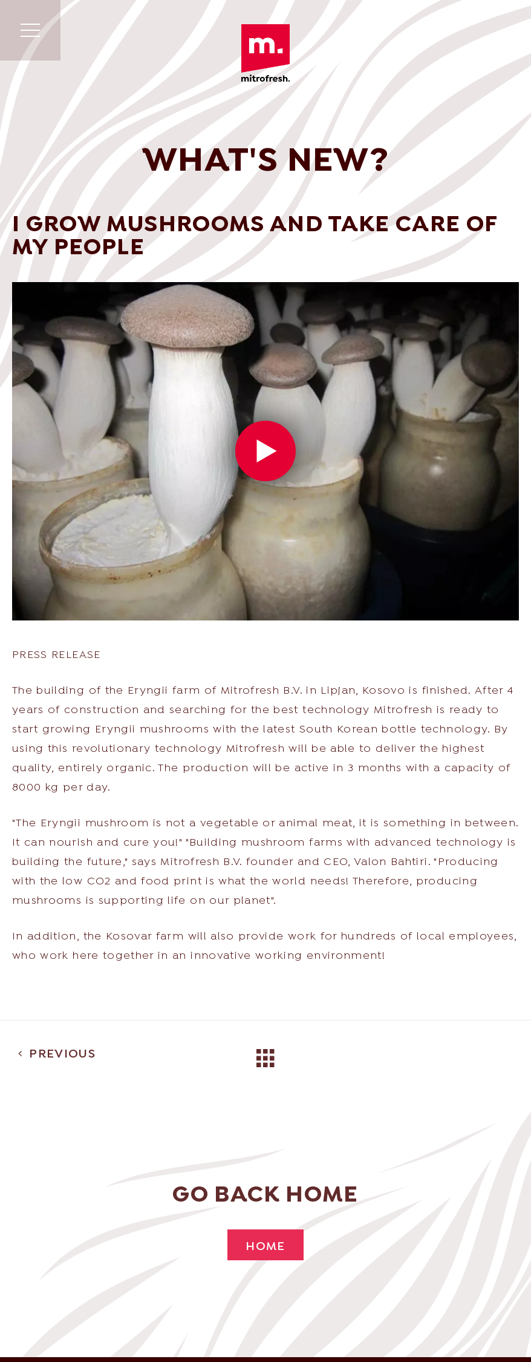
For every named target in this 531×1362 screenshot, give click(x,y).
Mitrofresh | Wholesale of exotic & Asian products (265, 53)
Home (265, 1247)
